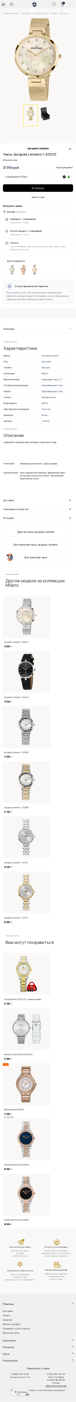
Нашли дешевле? (64, 167)
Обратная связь (11, 1332)
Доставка (38, 500)
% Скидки (38, 518)
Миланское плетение (30, 463)
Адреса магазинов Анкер (56, 1386)
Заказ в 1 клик (38, 197)
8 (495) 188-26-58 (56, 1379)
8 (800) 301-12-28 (20, 1374)
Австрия (45, 367)
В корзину (38, 188)
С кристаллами (49, 463)
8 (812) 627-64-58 (56, 1374)
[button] (3, 4)
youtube (28, 1393)
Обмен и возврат (12, 1324)
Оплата (6, 1315)
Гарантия (7, 1319)
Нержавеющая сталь (52, 391)
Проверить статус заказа (16, 1328)
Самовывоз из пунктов (38, 509)
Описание (38, 329)
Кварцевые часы (50, 379)
